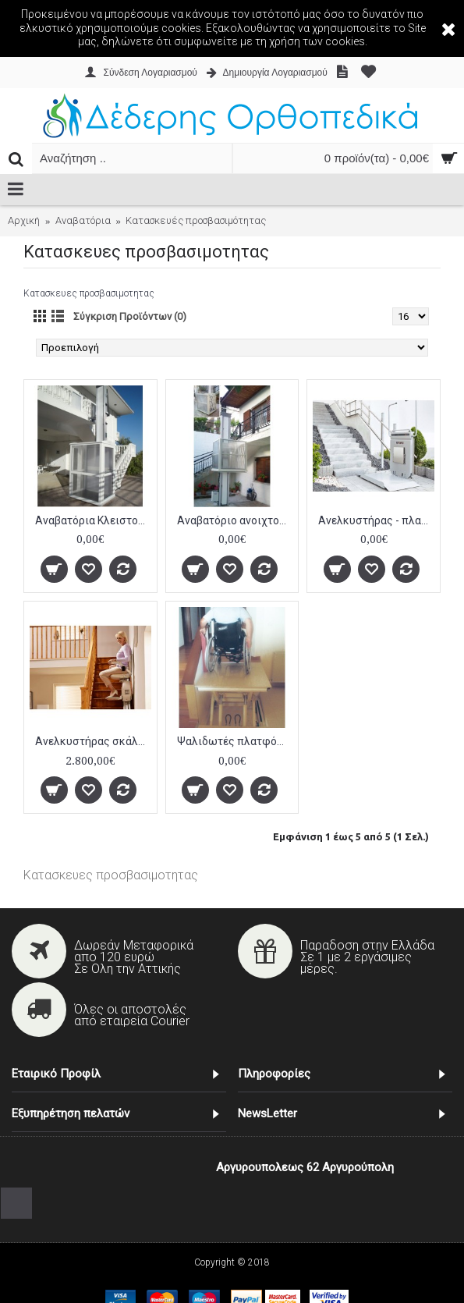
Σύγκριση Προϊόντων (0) (129, 316)
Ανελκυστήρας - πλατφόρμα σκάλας (376, 520)
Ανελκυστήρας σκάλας (93, 741)
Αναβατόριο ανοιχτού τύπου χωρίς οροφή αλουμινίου (235, 520)
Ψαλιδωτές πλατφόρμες (235, 741)
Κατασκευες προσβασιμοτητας (110, 875)
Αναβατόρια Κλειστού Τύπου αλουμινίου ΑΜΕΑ (93, 520)
